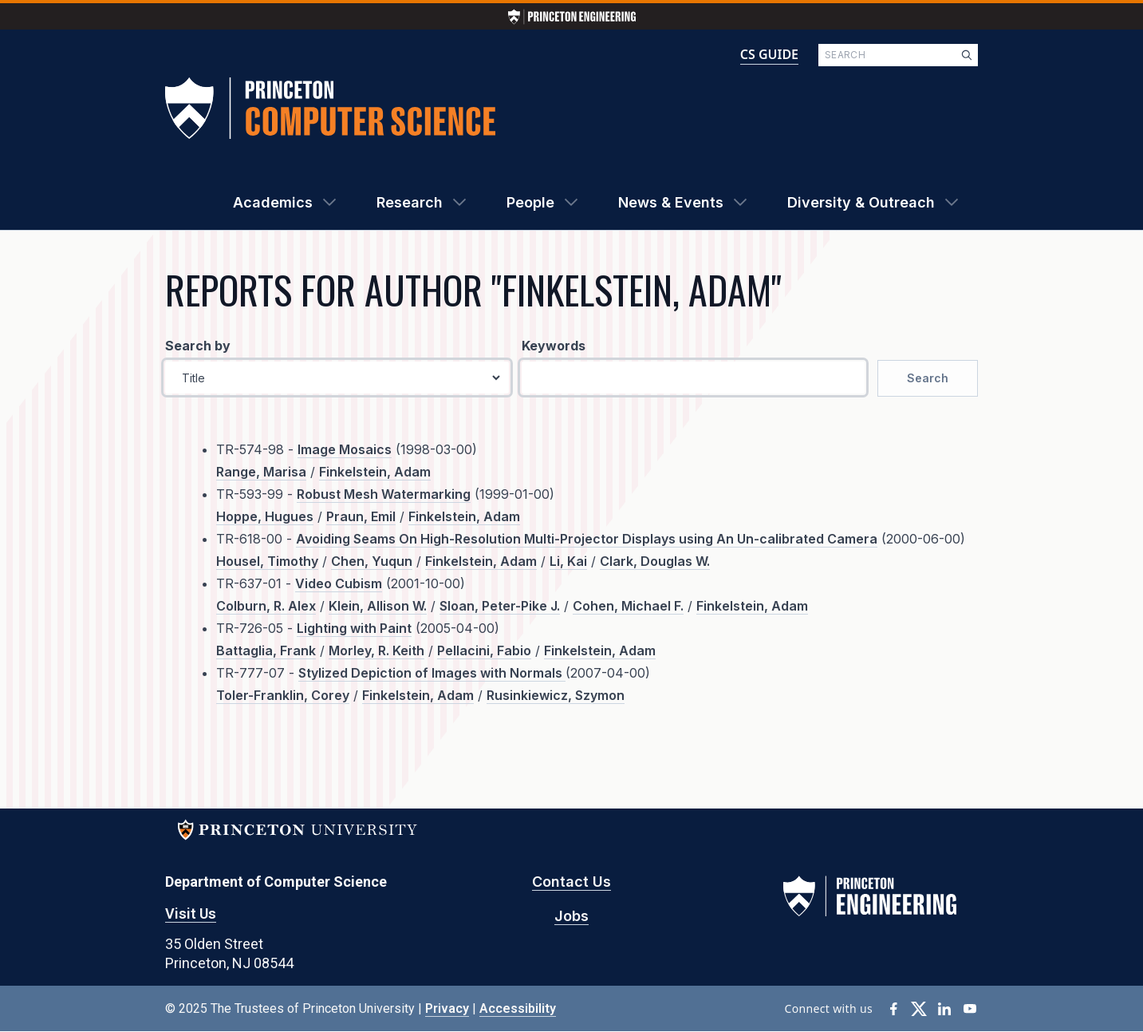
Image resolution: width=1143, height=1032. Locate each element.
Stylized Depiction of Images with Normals (432, 673)
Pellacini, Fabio (484, 650)
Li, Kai (568, 561)
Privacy (447, 1008)
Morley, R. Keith (376, 650)
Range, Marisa (261, 472)
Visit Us (190, 913)
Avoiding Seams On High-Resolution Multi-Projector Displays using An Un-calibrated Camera (586, 539)
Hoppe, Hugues (264, 516)
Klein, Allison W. (378, 606)
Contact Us (571, 881)
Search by (198, 346)
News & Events (670, 202)
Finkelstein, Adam (375, 472)
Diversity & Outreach (861, 202)
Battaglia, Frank (266, 650)
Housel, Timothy (267, 561)
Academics (273, 202)
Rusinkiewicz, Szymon (556, 695)
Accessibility (517, 1008)
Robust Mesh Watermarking (384, 494)
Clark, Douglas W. (655, 561)
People (530, 202)
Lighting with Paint (354, 628)
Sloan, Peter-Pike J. (499, 606)
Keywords (553, 346)
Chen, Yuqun (371, 561)
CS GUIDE (769, 54)
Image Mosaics (345, 449)
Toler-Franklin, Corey (282, 695)
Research (409, 202)
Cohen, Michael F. (628, 606)
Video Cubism (338, 583)
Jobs (571, 915)
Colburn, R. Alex (266, 606)
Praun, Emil (361, 516)
